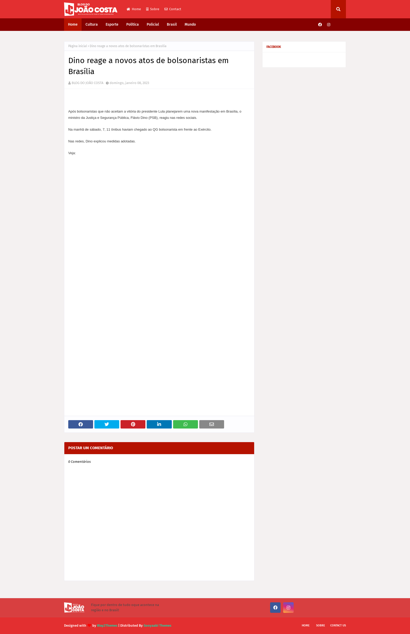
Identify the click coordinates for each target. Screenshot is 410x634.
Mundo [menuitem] (190, 24)
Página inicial (77, 46)
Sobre (152, 9)
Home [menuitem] (73, 24)
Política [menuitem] (132, 24)
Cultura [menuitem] (92, 24)
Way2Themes (107, 625)
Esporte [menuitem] (112, 24)
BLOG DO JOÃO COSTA (87, 83)
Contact (172, 9)
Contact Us (338, 625)
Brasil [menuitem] (172, 24)
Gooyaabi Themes (157, 625)
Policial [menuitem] (153, 24)
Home (134, 9)
